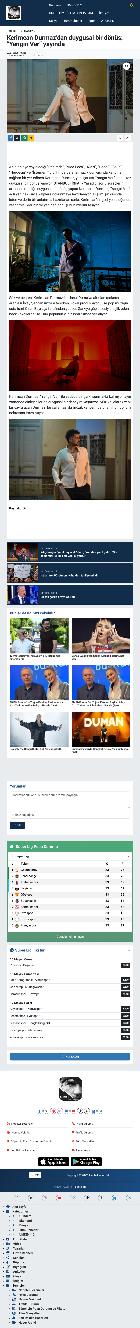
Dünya (20, 1225)
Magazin (29, 31)
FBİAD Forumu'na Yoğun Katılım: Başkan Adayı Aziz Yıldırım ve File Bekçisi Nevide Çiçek (37, 704)
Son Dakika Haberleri (21, 1150)
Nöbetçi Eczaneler (20, 1123)
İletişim (104, 13)
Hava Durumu (82, 1123)
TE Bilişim (79, 1186)
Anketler (15, 1271)
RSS (35, 1175)
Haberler (13, 31)
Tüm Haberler (73, 21)
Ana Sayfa (16, 1206)
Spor (91, 21)
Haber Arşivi (81, 1150)
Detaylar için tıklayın (70, 936)
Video (13, 1244)
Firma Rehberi (19, 1253)
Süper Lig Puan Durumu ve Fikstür (29, 1141)
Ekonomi (22, 1220)
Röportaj (15, 1262)
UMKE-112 (74, 5)
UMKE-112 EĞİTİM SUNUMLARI (71, 13)
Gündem (55, 5)
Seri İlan (15, 1258)
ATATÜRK (107, 21)
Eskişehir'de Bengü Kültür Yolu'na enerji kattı (36, 749)
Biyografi (16, 1267)
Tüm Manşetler (83, 1141)
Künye (53, 21)
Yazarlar (15, 1248)
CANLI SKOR (70, 1056)
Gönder (17, 825)
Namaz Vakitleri (19, 1132)
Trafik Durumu (82, 1132)
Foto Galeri (17, 1239)
